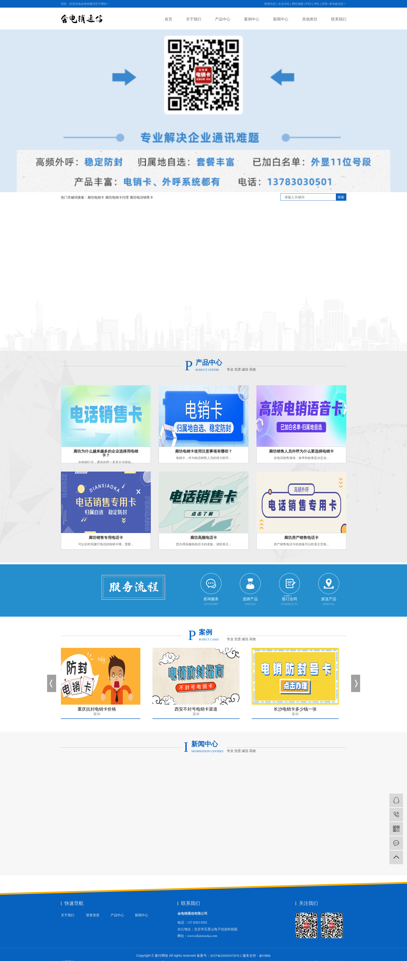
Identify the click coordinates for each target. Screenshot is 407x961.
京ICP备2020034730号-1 (226, 955)
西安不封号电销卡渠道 (196, 712)
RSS (308, 3)
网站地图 (297, 3)
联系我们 (338, 19)
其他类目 (309, 19)
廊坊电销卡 (96, 197)
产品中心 (222, 19)
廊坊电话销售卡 (141, 197)
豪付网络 (265, 955)
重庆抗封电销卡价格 (97, 712)
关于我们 (193, 19)
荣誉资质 (92, 915)
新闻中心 (280, 19)
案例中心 (251, 19)
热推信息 (270, 3)
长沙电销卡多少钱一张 (296, 712)
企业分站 (283, 3)
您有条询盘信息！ (334, 3)
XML (316, 3)
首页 (168, 19)
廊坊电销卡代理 (117, 197)
